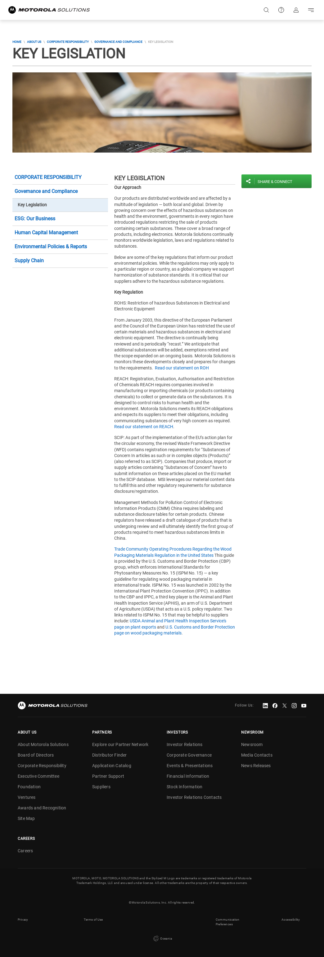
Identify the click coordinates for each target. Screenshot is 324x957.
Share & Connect (275, 181)
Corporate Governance (189, 755)
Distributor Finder (109, 755)
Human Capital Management (46, 233)
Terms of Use (93, 919)
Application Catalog (111, 765)
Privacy (23, 919)
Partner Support (108, 776)
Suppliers (101, 786)
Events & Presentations (190, 765)
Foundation (29, 786)
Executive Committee (38, 776)
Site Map (26, 818)
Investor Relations (185, 744)
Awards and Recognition (42, 807)
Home (16, 42)
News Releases (256, 765)
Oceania (162, 938)
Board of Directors (36, 755)
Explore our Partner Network (120, 744)
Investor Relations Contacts (194, 797)
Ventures (27, 797)
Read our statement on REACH (143, 426)
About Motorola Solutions (43, 744)
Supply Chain (29, 260)
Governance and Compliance (118, 42)
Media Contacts (256, 755)
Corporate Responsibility (68, 42)
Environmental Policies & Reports (51, 247)
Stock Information (184, 786)
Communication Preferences (228, 922)
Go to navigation (311, 9)
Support (281, 9)
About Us (34, 42)
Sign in (296, 9)
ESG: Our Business (35, 219)
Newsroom (252, 744)
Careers (25, 850)
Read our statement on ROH (182, 367)
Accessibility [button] (290, 919)
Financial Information (188, 776)
